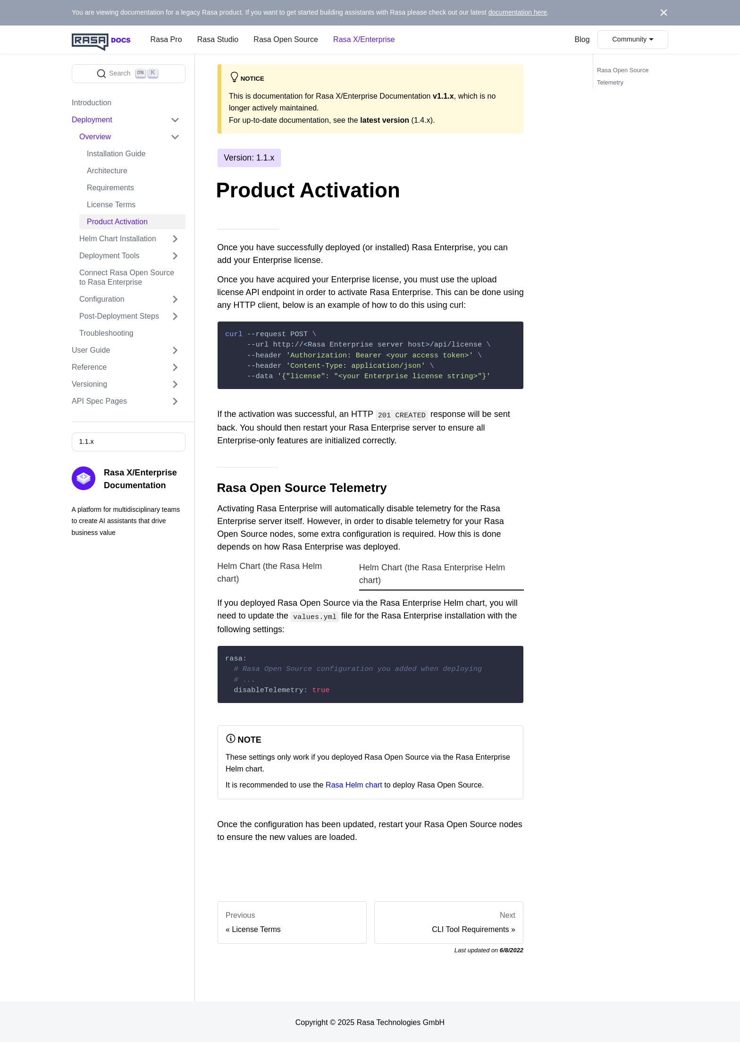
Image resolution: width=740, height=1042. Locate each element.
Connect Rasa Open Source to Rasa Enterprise (126, 277)
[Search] (128, 73)
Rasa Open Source (285, 39)
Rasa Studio (218, 39)
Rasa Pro (166, 39)
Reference (89, 367)
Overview (95, 137)
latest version (384, 120)
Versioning (89, 384)
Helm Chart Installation (117, 239)
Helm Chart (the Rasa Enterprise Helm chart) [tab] (432, 573)
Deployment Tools (109, 256)
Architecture (107, 171)
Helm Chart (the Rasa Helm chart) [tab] (269, 572)
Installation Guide (116, 154)
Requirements (110, 188)
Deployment (92, 120)
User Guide (91, 350)
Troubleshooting (106, 333)
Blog (582, 39)
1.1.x (86, 441)
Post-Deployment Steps (119, 316)
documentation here (517, 12)
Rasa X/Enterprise (364, 39)
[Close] (663, 13)
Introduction (91, 103)
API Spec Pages (99, 401)
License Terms (111, 205)
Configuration (102, 299)
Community (629, 39)
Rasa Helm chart (354, 783)
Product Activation (117, 222)
